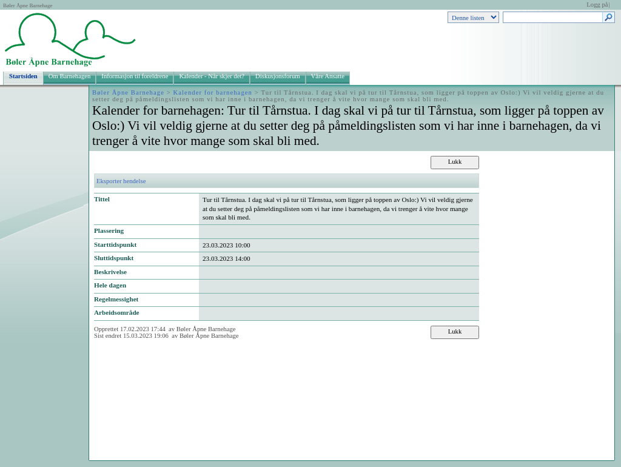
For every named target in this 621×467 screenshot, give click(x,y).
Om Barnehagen (70, 76)
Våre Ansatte (327, 76)
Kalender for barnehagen (212, 92)
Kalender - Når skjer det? (211, 76)
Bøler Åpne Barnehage (27, 5)
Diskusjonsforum (277, 76)
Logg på (597, 4)
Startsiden (23, 76)
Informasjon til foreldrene (134, 76)
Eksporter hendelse (121, 181)
